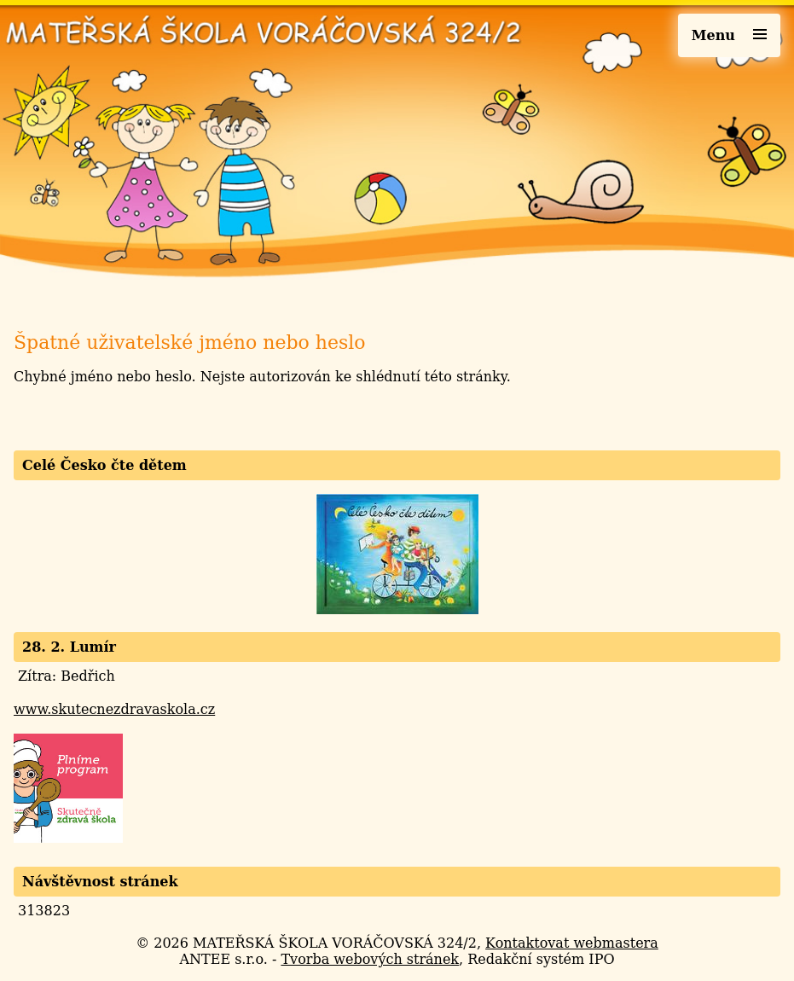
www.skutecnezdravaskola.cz (114, 709)
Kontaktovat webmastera (571, 943)
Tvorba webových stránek (370, 959)
